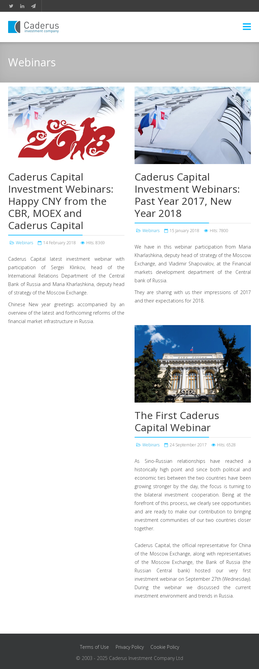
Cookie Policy (164, 647)
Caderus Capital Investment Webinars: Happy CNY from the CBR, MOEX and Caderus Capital (60, 201)
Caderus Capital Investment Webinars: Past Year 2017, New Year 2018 (187, 195)
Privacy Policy (130, 647)
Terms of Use (94, 647)
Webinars (24, 243)
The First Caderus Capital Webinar (177, 421)
